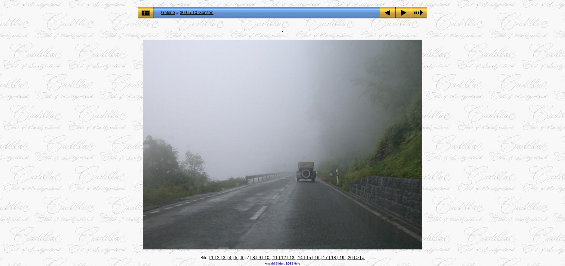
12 (283, 257)
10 (267, 257)
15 (308, 257)
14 (300, 257)
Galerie (168, 12)
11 (275, 257)
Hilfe (297, 263)
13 (291, 257)
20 (350, 257)
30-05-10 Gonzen (196, 12)
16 (317, 257)
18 (333, 257)
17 (325, 257)
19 (342, 257)
